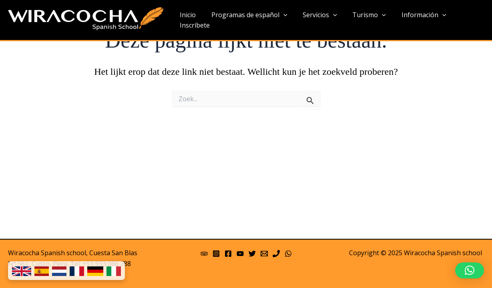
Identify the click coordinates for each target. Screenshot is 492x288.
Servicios (314, 20)
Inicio (187, 20)
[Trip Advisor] (204, 253)
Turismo (361, 20)
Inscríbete (463, 20)
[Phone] (276, 253)
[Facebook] (228, 253)
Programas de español (246, 20)
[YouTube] (240, 253)
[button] (469, 270)
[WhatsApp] (288, 253)
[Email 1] (264, 253)
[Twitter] (252, 253)
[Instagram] (216, 253)
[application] (280, 20)
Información (412, 20)
